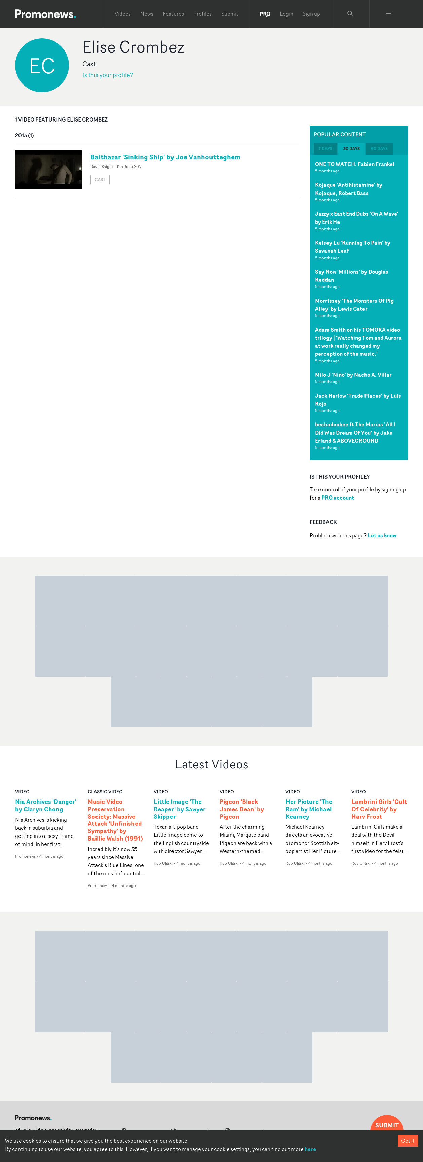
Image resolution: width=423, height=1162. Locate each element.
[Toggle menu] (388, 14)
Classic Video (105, 791)
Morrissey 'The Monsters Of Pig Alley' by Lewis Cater (354, 305)
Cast (100, 179)
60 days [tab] (379, 148)
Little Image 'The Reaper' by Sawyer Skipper (180, 809)
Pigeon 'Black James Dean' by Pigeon (242, 809)
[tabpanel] (359, 307)
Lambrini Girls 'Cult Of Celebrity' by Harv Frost (379, 809)
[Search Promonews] (350, 14)
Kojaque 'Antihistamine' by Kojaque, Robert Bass (348, 189)
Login (286, 14)
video (22, 791)
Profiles (202, 14)
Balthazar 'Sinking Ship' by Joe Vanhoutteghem (165, 156)
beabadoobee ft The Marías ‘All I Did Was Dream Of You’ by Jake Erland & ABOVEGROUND (355, 432)
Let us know (382, 535)
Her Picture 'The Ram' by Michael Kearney (308, 809)
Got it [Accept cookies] (408, 1140)
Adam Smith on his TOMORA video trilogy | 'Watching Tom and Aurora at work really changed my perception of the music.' (358, 342)
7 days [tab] (325, 148)
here (310, 1149)
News (146, 14)
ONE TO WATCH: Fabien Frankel (354, 164)
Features (173, 14)
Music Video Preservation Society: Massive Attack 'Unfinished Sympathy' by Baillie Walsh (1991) (115, 820)
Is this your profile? (107, 75)
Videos (123, 14)
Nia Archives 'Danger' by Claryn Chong (45, 805)
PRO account (337, 497)
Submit (229, 14)
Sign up (311, 14)
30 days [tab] (351, 148)
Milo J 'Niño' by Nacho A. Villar (353, 375)
